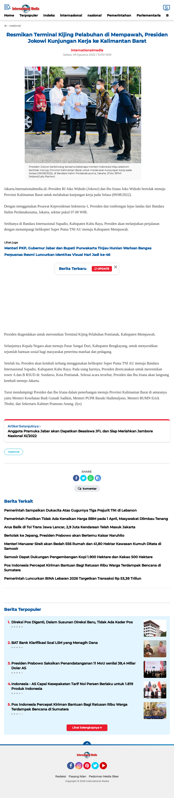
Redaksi (60, 776)
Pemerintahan (119, 15)
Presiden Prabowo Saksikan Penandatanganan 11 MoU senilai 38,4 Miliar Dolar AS (73, 665)
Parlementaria (149, 15)
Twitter (97, 767)
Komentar (87, 488)
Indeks (49, 15)
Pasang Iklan (77, 776)
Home (9, 15)
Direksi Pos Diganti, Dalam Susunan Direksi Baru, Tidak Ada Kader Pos (72, 622)
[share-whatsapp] (90, 478)
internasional (71, 15)
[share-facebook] (76, 478)
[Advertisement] (87, 293)
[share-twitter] (83, 478)
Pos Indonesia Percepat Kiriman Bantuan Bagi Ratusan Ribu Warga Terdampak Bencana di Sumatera (69, 706)
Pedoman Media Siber (104, 776)
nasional (94, 15)
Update (101, 268)
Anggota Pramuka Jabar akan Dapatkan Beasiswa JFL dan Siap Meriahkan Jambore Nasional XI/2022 (80, 433)
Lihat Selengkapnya (87, 727)
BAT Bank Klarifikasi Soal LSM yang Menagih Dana (54, 643)
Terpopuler (28, 15)
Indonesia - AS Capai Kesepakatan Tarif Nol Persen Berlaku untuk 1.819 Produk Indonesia (72, 686)
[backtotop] (87, 745)
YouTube (106, 767)
